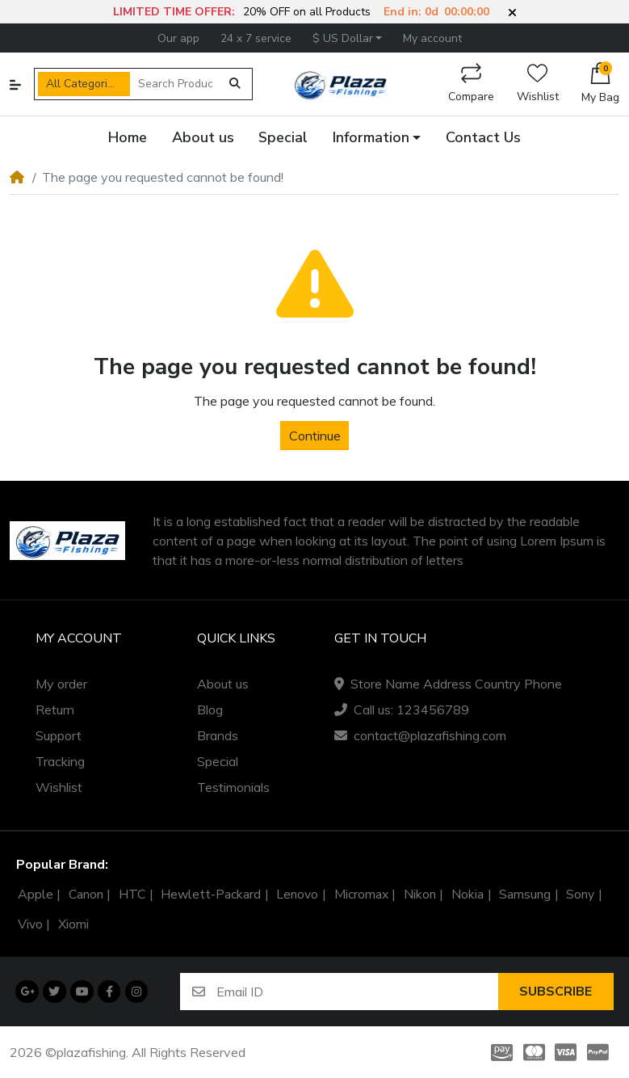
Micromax (361, 894)
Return (55, 709)
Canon (86, 894)
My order (61, 684)
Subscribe (555, 991)
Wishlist (538, 83)
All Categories (83, 83)
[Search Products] (176, 84)
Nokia (467, 894)
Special (217, 761)
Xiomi (73, 924)
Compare (471, 83)
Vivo (30, 924)
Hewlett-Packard (211, 894)
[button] (512, 13)
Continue (315, 435)
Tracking (60, 761)
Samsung (525, 894)
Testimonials (233, 787)
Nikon (420, 894)
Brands (217, 735)
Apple (35, 894)
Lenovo (297, 894)
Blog (210, 709)
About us (223, 684)
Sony (580, 894)
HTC (132, 894)
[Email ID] (356, 991)
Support (59, 735)
